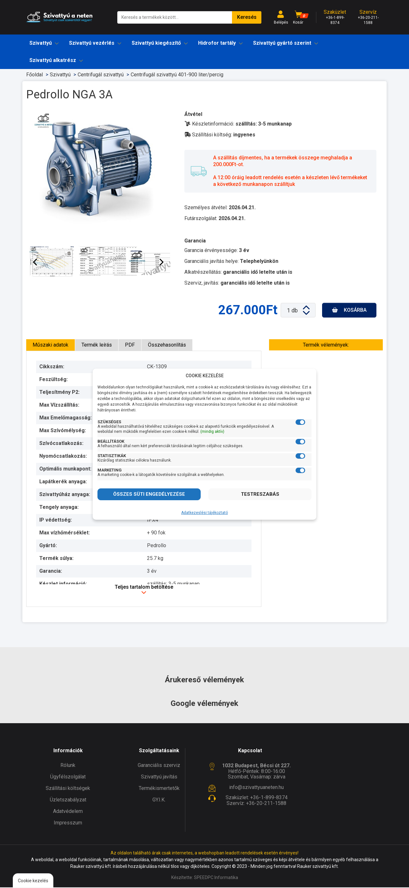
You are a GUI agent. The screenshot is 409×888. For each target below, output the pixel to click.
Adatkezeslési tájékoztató (204, 512)
